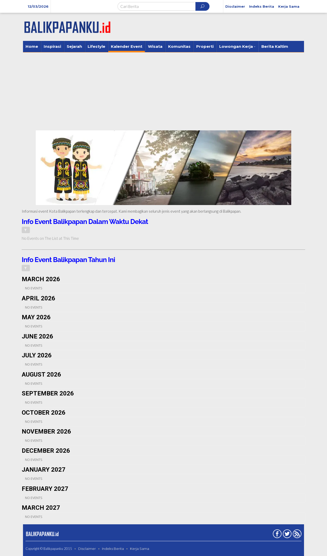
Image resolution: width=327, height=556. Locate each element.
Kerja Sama (139, 549)
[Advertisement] (163, 91)
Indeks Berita (113, 549)
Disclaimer (87, 549)
